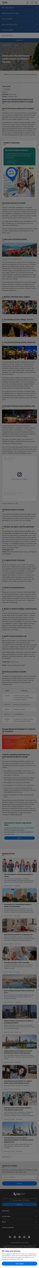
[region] (19, 1258)
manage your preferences (9, 1259)
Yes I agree (20, 1263)
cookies (8, 1253)
